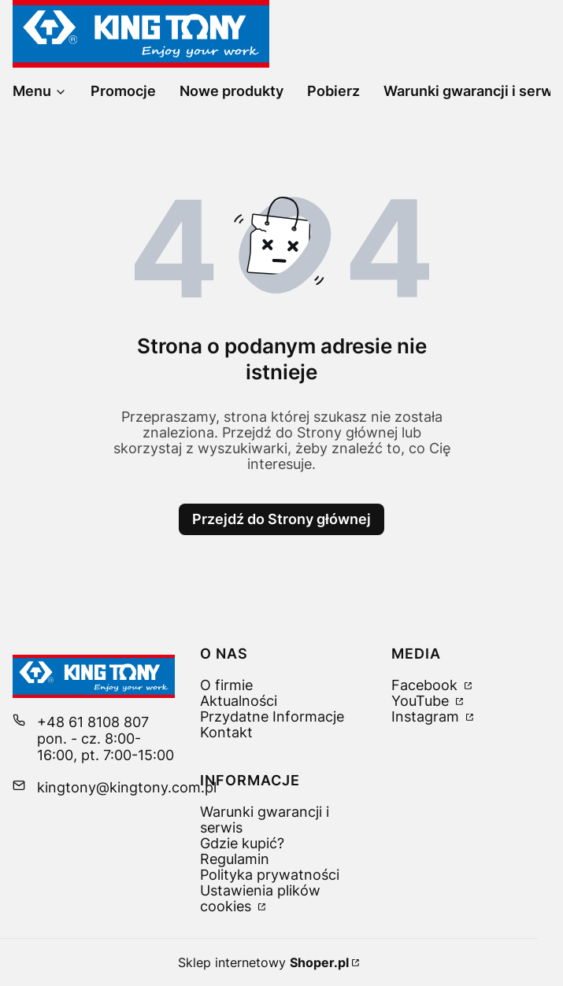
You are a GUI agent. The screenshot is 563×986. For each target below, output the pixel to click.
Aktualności (238, 700)
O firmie (226, 685)
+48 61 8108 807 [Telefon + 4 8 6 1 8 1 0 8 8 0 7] (93, 722)
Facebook (426, 685)
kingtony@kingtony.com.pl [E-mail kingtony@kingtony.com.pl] (127, 787)
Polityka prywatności (269, 874)
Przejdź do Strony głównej (281, 519)
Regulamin (234, 859)
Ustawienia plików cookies (260, 898)
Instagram (427, 716)
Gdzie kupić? (242, 843)
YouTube (422, 700)
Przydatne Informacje (272, 716)
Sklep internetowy (263, 962)
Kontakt (226, 732)
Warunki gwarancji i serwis (264, 819)
